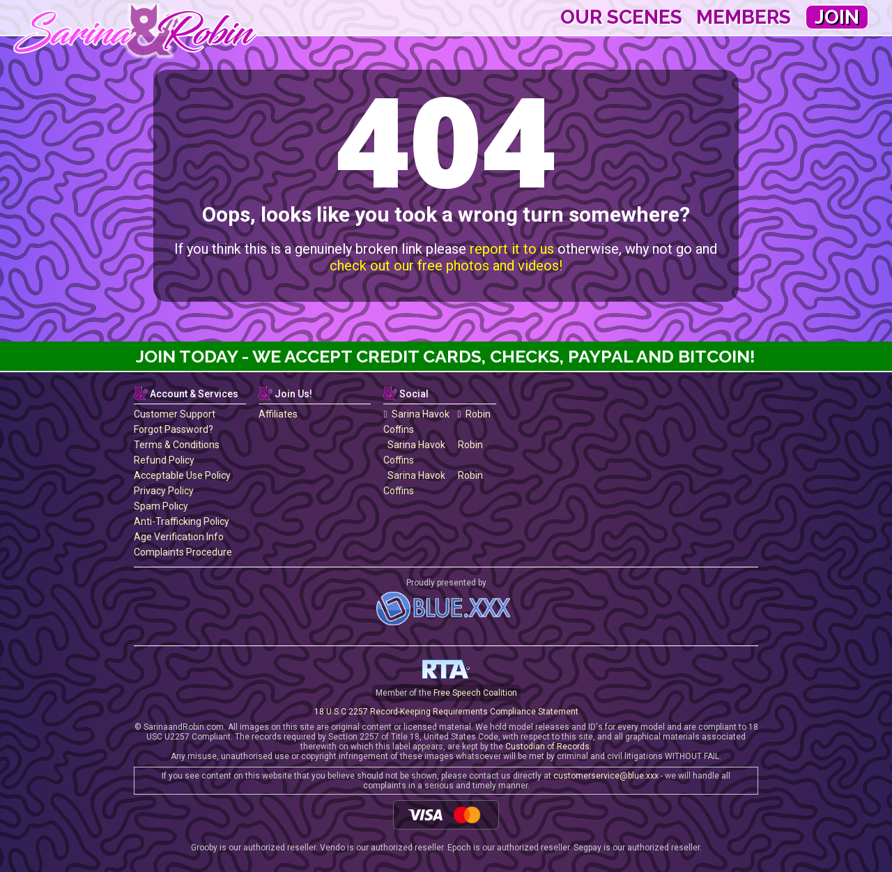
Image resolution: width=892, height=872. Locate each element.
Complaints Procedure (183, 552)
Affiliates (278, 414)
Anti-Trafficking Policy (181, 521)
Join (837, 17)
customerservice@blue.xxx (606, 776)
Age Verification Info (179, 536)
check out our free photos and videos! (446, 265)
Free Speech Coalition (475, 693)
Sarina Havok (416, 414)
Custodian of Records (547, 746)
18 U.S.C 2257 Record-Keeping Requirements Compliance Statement (446, 712)
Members (743, 17)
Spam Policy (161, 506)
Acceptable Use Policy (182, 475)
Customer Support (174, 414)
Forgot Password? (173, 429)
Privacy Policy (164, 490)
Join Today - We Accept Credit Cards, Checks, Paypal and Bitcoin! (445, 356)
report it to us (512, 248)
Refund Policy (164, 460)
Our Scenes (621, 17)
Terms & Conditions (177, 444)
